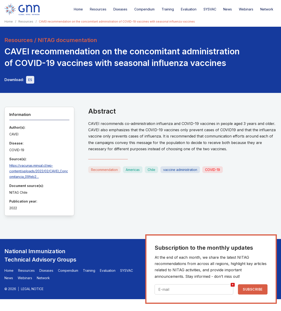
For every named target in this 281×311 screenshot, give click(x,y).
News (227, 9)
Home (78, 9)
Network (266, 9)
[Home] (22, 9)
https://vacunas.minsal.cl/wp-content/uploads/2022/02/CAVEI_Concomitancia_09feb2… (38, 171)
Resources (98, 9)
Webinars (246, 9)
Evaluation (188, 9)
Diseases (120, 9)
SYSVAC (209, 9)
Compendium (144, 9)
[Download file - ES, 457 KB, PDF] (30, 80)
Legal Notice (32, 289)
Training (168, 9)
